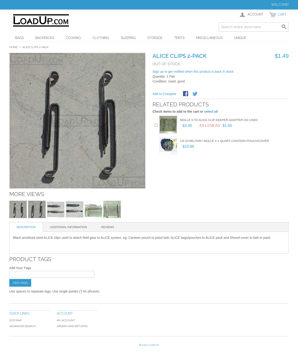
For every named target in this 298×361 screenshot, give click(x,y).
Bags (19, 38)
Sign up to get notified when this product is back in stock (193, 71)
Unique (240, 38)
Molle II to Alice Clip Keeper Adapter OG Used (219, 120)
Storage (155, 38)
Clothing (100, 38)
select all (211, 111)
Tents (179, 38)
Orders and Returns (72, 326)
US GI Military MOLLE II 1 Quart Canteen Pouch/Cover (224, 141)
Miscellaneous (209, 38)
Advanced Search (22, 326)
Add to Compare (164, 94)
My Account (66, 320)
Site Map (15, 320)
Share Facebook (186, 94)
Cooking (73, 38)
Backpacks (44, 38)
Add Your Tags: (20, 268)
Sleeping (128, 38)
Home (13, 47)
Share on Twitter (195, 94)
